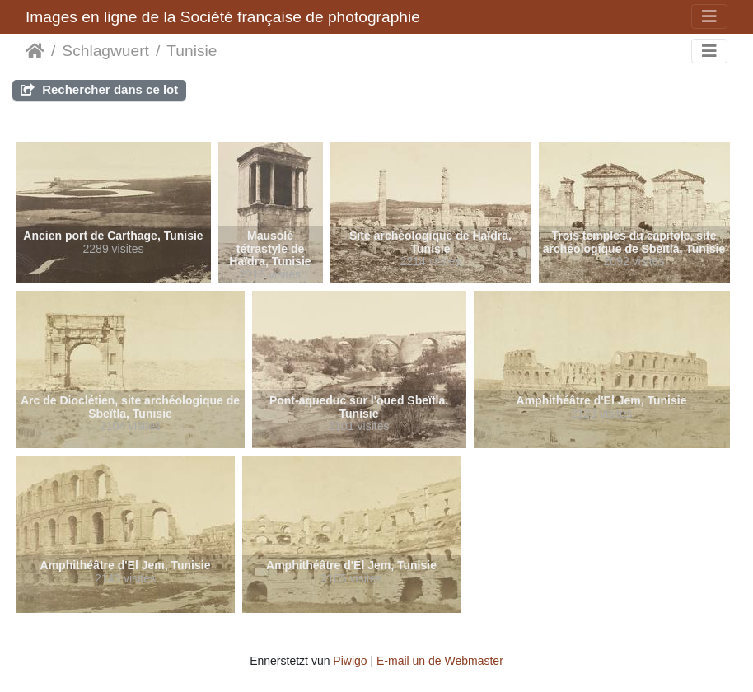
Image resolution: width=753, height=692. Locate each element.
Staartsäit (35, 51)
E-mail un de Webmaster (439, 660)
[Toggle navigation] (709, 16)
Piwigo (350, 660)
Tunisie (191, 50)
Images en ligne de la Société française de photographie (223, 17)
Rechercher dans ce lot (99, 89)
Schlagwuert (105, 50)
